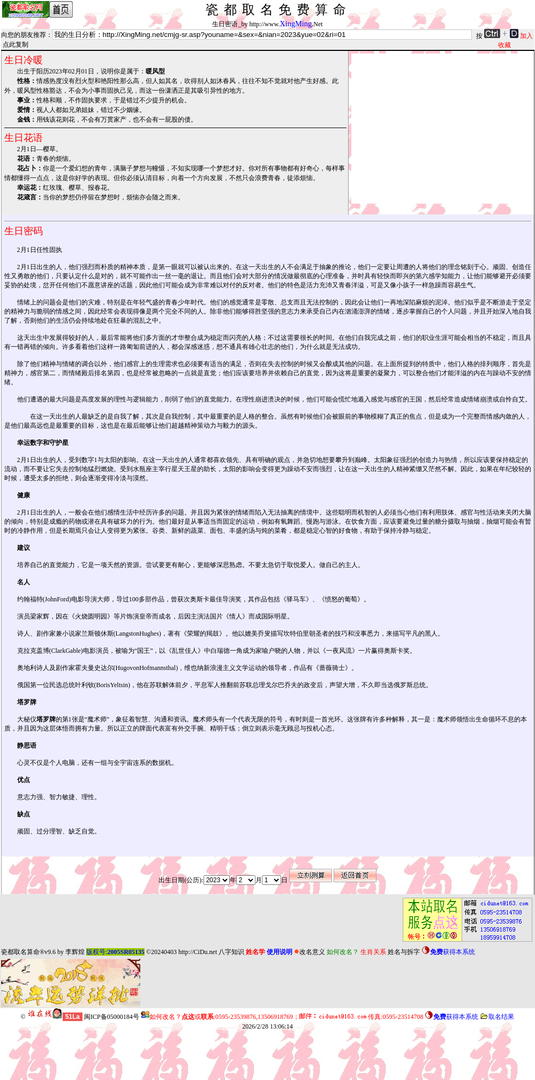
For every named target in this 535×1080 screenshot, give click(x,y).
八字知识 (231, 952)
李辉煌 (75, 952)
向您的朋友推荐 (23, 35)
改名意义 (309, 952)
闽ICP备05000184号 (111, 1017)
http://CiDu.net (197, 952)
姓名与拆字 (404, 952)
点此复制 (15, 44)
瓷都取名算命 (20, 952)
